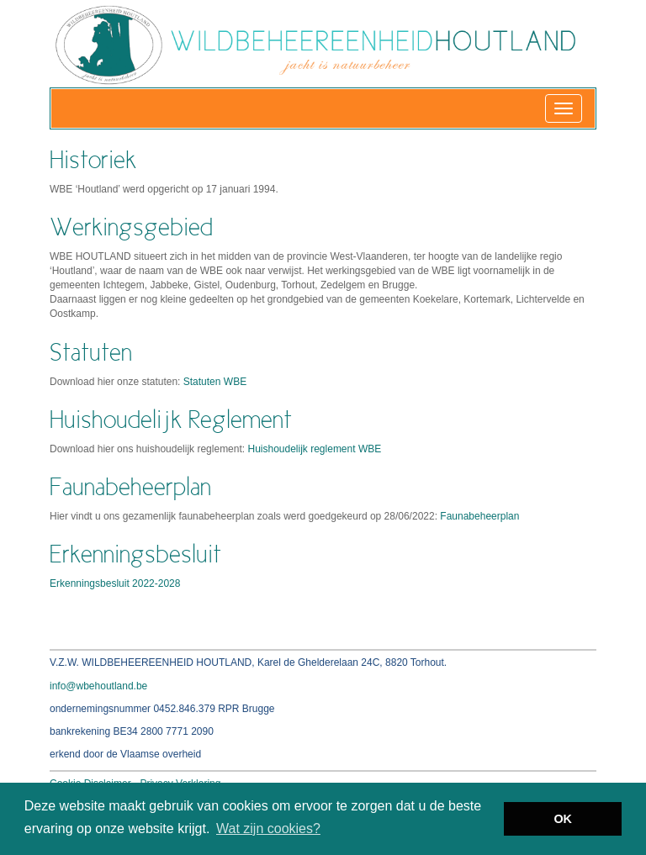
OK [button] (562, 819)
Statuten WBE (214, 382)
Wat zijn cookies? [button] (268, 828)
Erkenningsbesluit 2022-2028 (115, 583)
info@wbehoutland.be (98, 686)
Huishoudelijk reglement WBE (314, 449)
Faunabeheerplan (479, 516)
